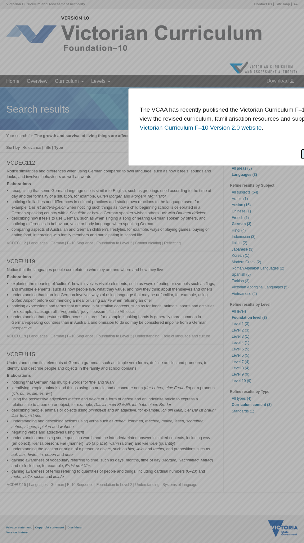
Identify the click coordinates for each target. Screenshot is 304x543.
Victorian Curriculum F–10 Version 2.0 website (201, 127)
